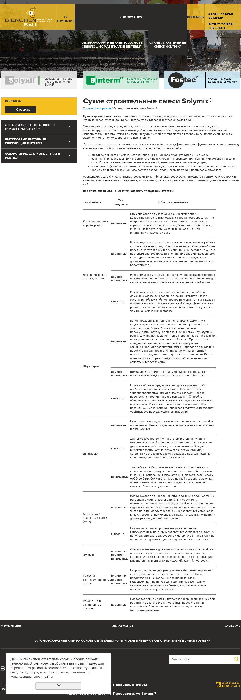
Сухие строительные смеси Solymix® (167, 45)
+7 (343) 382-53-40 (221, 26)
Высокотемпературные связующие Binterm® (142, 80)
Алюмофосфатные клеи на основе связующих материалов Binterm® (111, 45)
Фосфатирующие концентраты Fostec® (222, 80)
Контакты (195, 18)
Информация (130, 18)
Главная (88, 109)
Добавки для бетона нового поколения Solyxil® (58, 82)
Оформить (23, 110)
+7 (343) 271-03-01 (220, 16)
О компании (65, 20)
